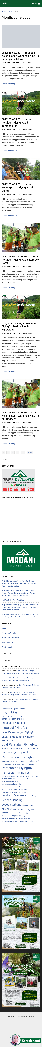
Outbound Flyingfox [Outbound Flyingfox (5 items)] (8, 748)
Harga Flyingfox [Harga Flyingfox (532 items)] (11, 712)
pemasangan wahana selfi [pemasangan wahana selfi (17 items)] (28, 761)
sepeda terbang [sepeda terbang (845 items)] (11, 804)
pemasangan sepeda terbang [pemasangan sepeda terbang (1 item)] (9, 761)
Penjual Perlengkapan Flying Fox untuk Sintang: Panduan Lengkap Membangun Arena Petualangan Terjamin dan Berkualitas (19, 583)
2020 (10, 11)
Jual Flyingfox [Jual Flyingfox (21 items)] (7, 740)
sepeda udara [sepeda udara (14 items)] (27, 805)
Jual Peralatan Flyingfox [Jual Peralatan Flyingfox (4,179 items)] (19, 744)
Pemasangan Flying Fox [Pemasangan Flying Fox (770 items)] (16, 752)
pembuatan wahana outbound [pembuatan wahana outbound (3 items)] (11, 781)
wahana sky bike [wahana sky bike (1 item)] (19, 821)
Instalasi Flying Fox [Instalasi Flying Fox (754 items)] (14, 722)
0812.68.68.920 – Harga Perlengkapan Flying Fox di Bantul (18, 187)
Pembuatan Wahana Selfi (10, 638)
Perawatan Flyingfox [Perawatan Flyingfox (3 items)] (31, 796)
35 (23, 452)
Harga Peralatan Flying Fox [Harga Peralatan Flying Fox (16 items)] (12, 716)
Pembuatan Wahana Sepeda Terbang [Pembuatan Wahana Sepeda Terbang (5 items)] (14, 792)
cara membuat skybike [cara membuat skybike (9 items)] (10, 709)
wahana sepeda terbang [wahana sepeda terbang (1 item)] (8, 821)
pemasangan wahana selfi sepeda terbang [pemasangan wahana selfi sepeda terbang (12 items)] (18, 764)
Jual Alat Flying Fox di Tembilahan (13, 600)
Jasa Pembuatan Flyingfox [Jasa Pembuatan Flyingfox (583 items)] (18, 736)
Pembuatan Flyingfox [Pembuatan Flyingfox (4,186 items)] (17, 768)
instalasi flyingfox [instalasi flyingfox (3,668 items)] (14, 728)
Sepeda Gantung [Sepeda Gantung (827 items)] (12, 800)
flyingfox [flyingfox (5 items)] (22, 709)
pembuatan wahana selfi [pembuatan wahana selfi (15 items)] (11, 784)
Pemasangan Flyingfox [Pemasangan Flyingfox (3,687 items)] (18, 757)
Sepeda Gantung (7, 642)
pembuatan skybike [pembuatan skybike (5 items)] (23, 779)
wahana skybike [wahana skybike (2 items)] (29, 821)
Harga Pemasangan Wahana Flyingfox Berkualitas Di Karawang (19, 326)
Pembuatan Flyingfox (11, 63)
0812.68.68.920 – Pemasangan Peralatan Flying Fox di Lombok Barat (20, 260)
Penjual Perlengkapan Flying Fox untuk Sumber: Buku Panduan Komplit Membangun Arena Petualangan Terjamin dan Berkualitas (20, 607)
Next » (30, 452)
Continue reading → (9, 84)
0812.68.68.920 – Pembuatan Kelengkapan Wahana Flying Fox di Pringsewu (21, 416)
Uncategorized (7, 647)
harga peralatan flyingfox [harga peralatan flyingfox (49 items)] (13, 719)
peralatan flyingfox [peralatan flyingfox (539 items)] (13, 795)
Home (4, 11)
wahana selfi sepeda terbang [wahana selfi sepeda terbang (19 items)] (13, 816)
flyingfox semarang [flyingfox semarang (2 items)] (31, 709)
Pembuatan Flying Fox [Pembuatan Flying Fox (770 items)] (15, 772)
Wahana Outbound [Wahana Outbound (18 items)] (9, 813)
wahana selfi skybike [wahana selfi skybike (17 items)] (10, 818)
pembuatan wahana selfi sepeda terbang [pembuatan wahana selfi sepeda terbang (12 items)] (17, 787)
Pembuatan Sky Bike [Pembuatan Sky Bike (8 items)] (9, 779)
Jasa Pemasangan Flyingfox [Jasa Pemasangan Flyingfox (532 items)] (19, 732)
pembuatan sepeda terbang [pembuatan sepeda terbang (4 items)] (10, 776)
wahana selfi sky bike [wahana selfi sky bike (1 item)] (24, 818)
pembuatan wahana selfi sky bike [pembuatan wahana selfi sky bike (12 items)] (14, 790)
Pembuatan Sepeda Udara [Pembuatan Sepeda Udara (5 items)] (29, 776)
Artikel (4, 628)
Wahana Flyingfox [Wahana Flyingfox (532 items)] (23, 809)
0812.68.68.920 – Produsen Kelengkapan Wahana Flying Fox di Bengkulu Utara (21, 56)
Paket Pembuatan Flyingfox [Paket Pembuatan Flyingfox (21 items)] (27, 748)
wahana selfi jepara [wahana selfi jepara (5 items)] (23, 813)
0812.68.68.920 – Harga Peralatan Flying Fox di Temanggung (16, 122)
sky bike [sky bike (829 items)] (7, 809)
